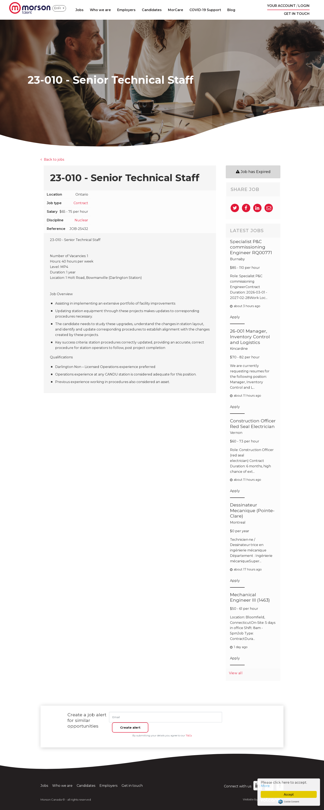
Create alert (242, 717)
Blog (232, 10)
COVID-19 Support (206, 10)
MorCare (176, 10)
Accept (289, 794)
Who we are (101, 10)
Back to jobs (54, 159)
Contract (81, 203)
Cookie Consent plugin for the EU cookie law (289, 801)
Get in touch (297, 14)
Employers (127, 10)
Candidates (152, 10)
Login (304, 6)
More (266, 785)
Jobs (80, 10)
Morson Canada (30, 8)
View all (236, 673)
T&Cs (189, 732)
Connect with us (243, 783)
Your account (281, 6)
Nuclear (81, 220)
